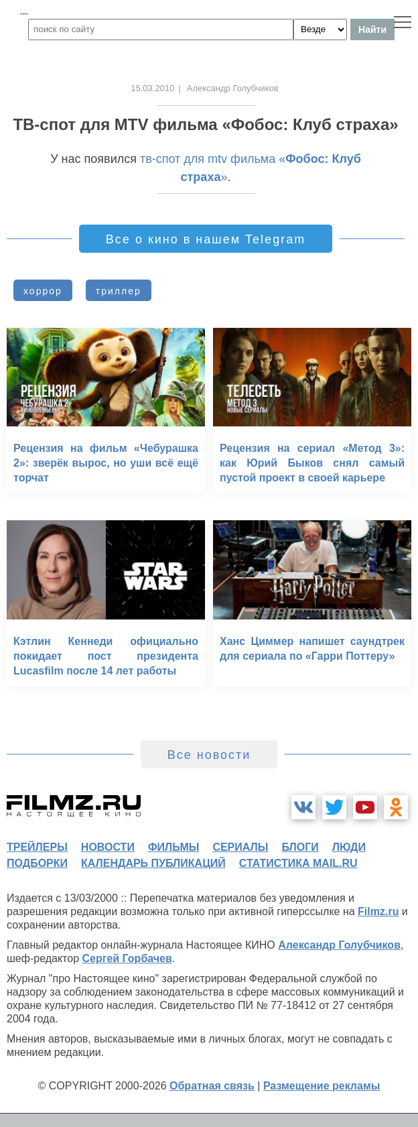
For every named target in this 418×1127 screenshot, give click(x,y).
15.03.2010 (152, 88)
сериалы (240, 847)
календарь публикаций (153, 863)
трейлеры (37, 847)
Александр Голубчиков (339, 945)
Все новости (209, 755)
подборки (37, 863)
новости (108, 847)
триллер (118, 291)
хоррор (42, 291)
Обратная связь (212, 1085)
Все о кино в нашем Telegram (205, 239)
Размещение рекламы (321, 1085)
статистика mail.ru (298, 863)
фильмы (173, 847)
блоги (299, 847)
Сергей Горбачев (126, 958)
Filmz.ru (378, 911)
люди (349, 847)
